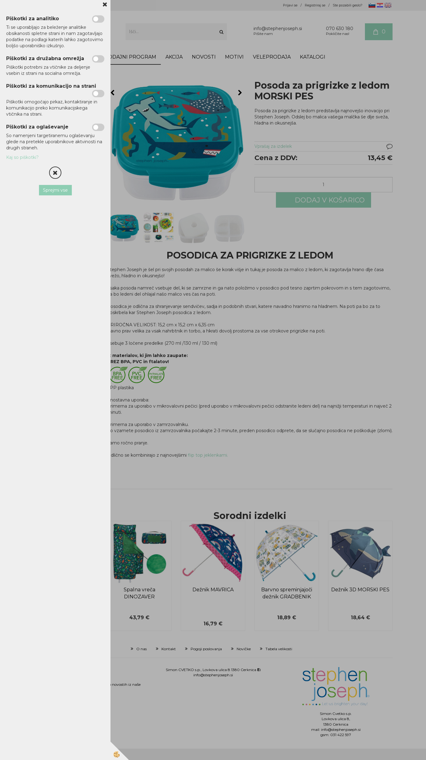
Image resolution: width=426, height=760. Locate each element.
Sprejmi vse (55, 190)
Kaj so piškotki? (22, 157)
